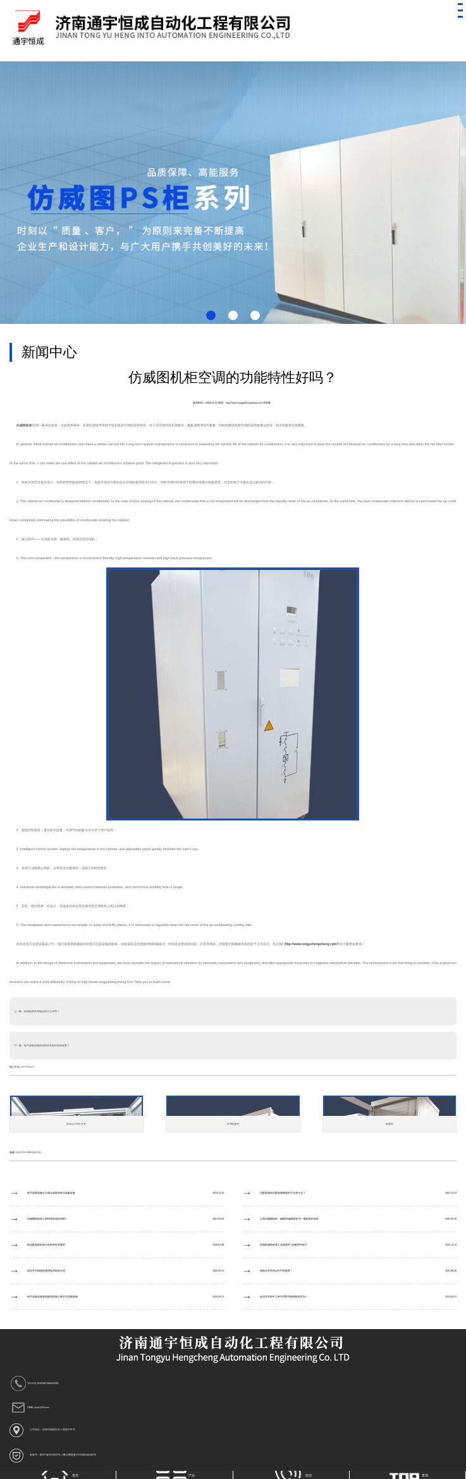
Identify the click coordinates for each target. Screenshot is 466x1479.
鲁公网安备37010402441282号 (79, 1455)
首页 (59, 1475)
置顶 (408, 1475)
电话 (292, 1475)
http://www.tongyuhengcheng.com (311, 944)
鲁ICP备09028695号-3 (51, 1455)
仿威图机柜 (24, 425)
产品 (175, 1475)
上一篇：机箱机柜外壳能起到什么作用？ (36, 1011)
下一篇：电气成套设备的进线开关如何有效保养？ (42, 1045)
